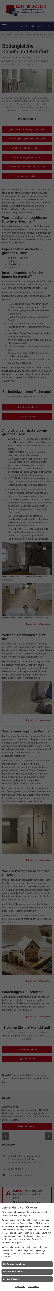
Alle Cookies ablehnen (13, 1271)
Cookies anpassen (11, 1279)
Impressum (20, 1286)
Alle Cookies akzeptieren (14, 1264)
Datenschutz (33, 1286)
